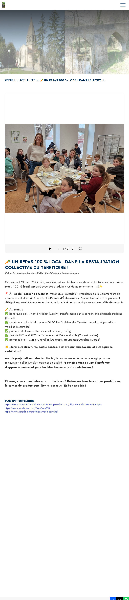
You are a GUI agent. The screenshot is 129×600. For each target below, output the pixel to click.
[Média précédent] (58, 248)
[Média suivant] (72, 248)
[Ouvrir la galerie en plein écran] (80, 249)
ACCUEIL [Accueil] (10, 80)
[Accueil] (3, 5)
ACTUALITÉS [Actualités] (27, 80)
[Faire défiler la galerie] (50, 248)
